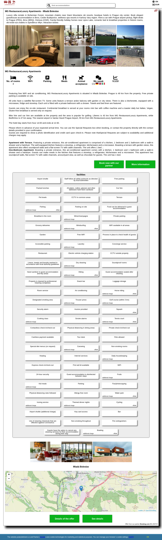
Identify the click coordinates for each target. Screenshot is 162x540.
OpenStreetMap (151, 510)
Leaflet (140, 510)
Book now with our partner (109, 164)
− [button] (9, 479)
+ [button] (9, 475)
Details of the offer (64, 519)
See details (97, 519)
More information (141, 164)
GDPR (131, 537)
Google (42, 537)
